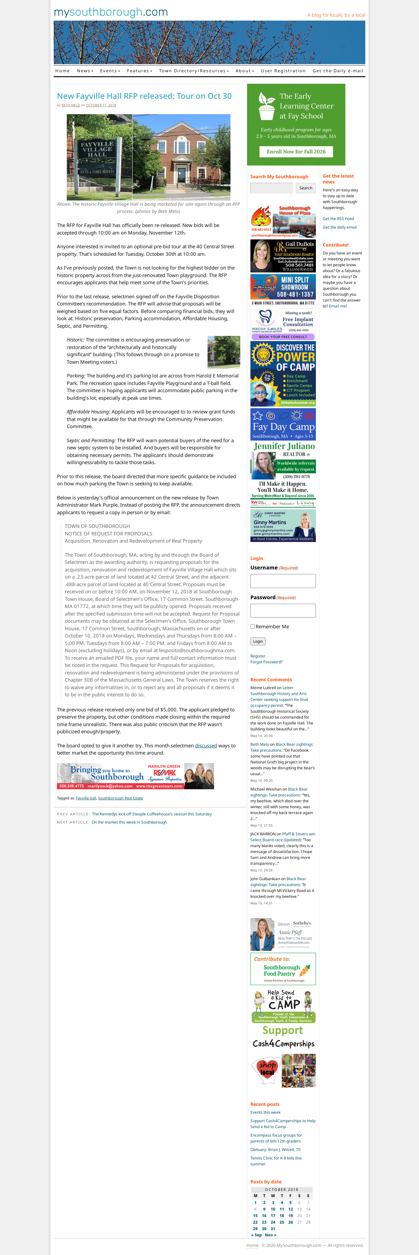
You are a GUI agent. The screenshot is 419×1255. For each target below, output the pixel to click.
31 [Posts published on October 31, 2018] (273, 1228)
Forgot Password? (266, 662)
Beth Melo (71, 105)
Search (306, 188)
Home (62, 71)
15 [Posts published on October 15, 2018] (255, 1215)
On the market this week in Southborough (129, 822)
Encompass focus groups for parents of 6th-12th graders (276, 1138)
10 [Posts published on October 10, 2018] (273, 1209)
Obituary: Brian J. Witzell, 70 (275, 1149)
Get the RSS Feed (338, 218)
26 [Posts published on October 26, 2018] (290, 1222)
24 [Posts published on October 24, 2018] (273, 1222)
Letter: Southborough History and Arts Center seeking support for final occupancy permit (279, 696)
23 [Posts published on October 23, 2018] (264, 1222)
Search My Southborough (279, 176)
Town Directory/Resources (192, 71)
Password (273, 597)
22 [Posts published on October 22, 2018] (255, 1222)
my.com (111, 12)
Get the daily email (340, 227)
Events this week (265, 1112)
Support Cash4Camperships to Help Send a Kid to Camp (283, 1123)
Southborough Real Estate (120, 797)
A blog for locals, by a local (336, 15)
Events (108, 71)
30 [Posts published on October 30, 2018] (264, 1228)
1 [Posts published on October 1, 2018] (255, 1202)
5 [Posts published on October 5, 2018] (290, 1202)
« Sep (256, 1235)
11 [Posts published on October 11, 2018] (282, 1209)
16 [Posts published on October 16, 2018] (264, 1215)
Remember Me (272, 626)
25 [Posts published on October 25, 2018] (282, 1222)
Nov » (271, 1235)
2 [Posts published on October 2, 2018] (264, 1202)
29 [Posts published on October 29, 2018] (255, 1228)
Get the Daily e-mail (338, 71)
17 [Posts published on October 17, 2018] (273, 1215)
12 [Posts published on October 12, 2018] (290, 1209)
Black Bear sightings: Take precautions (279, 792)
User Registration (283, 71)
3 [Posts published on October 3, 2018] (273, 1202)
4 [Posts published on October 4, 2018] (282, 1202)
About (243, 71)
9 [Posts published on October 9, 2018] (264, 1209)
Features (138, 71)
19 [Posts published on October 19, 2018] (290, 1215)
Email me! (338, 306)
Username (274, 567)
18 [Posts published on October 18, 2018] (282, 1215)
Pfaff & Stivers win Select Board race (282, 837)
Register (257, 656)
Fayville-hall (86, 797)
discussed (206, 745)
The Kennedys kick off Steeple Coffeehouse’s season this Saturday (152, 814)
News (83, 71)
